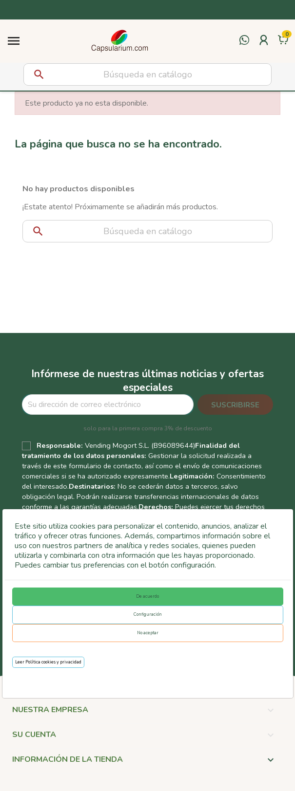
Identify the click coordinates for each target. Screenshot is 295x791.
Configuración (148, 614)
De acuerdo (147, 596)
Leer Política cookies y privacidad (48, 662)
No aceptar (147, 633)
